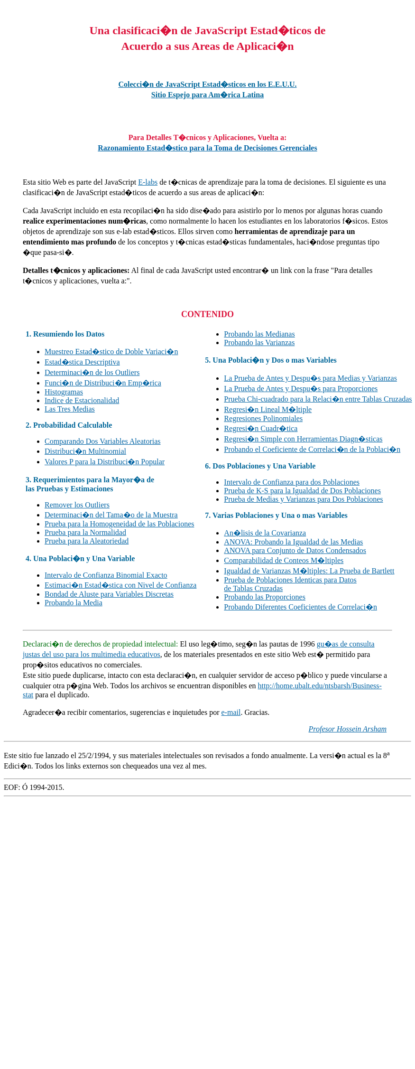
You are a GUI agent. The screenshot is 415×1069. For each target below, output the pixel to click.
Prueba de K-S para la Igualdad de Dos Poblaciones (302, 491)
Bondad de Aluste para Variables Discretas (109, 594)
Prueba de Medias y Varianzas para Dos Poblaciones (303, 499)
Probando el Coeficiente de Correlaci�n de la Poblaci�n (312, 449)
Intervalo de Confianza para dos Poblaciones (292, 482)
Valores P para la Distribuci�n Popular (105, 462)
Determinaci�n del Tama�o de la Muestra (111, 515)
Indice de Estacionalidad (82, 400)
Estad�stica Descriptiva (82, 362)
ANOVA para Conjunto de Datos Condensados (295, 550)
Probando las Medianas (259, 334)
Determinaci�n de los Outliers (92, 372)
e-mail (231, 712)
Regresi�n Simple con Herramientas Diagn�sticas (303, 439)
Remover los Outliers (77, 505)
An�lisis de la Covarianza (265, 533)
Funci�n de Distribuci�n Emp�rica (103, 383)
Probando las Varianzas (259, 342)
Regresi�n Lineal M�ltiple (268, 409)
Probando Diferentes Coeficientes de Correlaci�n (300, 607)
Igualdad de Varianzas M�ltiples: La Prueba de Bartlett (309, 571)
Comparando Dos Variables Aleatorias (103, 441)
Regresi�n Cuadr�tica (260, 428)
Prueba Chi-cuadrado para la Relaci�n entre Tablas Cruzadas (318, 399)
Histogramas (64, 392)
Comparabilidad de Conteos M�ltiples (283, 560)
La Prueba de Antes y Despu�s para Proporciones (301, 388)
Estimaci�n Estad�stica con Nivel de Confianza (120, 585)
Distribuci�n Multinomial (85, 451)
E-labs (147, 182)
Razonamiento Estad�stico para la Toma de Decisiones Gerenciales (207, 148)
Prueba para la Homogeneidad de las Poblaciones (119, 524)
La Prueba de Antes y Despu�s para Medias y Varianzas (310, 378)
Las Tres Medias (70, 409)
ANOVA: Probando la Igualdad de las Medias (293, 542)
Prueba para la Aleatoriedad (87, 541)
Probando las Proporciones (264, 597)
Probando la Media (73, 603)
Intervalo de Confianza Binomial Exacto (106, 575)
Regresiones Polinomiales (263, 418)
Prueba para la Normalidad (85, 532)
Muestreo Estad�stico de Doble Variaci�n (111, 351)
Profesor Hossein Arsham (348, 729)
